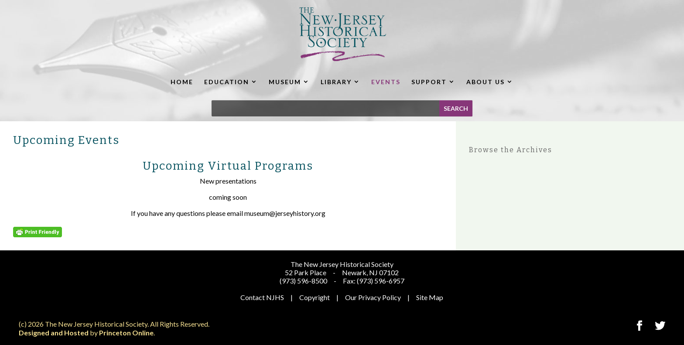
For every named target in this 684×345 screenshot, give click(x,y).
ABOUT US (485, 81)
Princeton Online (126, 332)
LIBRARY (336, 81)
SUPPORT (429, 81)
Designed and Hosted (54, 332)
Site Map (429, 297)
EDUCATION (226, 81)
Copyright (314, 297)
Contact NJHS (262, 297)
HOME (182, 81)
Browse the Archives (510, 150)
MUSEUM (285, 81)
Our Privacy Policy (373, 297)
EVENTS (385, 81)
